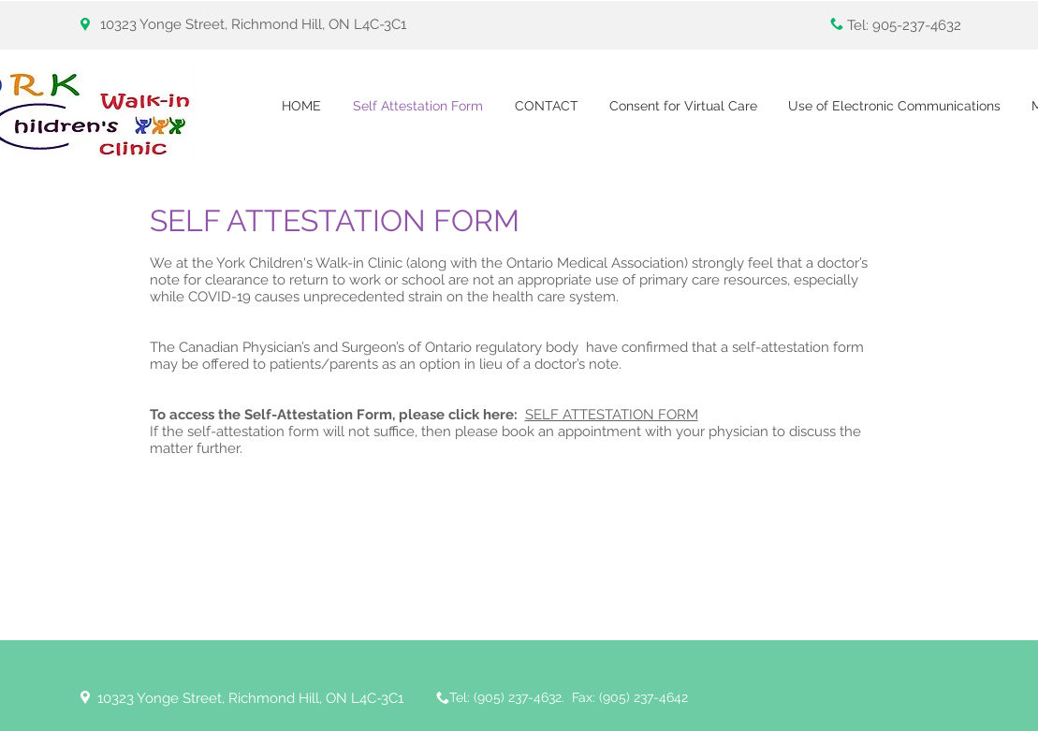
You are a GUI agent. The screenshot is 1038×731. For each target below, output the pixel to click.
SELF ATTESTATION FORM (611, 414)
